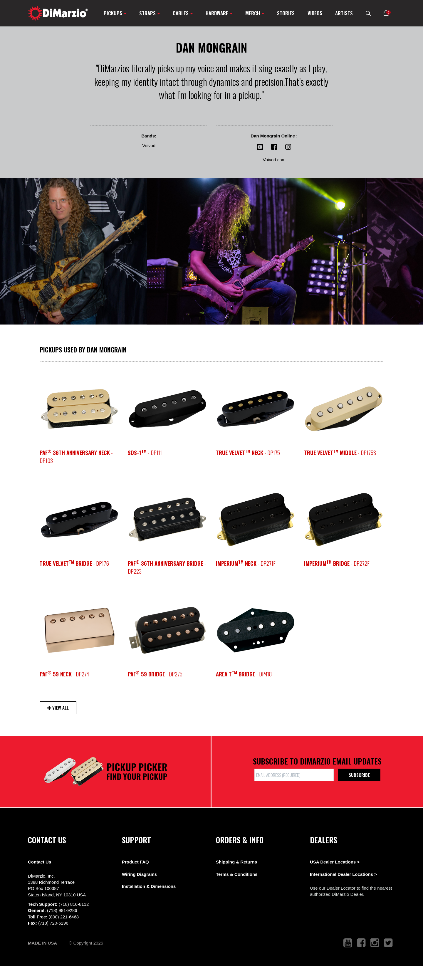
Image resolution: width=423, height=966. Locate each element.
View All (58, 707)
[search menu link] (368, 13)
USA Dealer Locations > (335, 861)
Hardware (219, 13)
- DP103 (76, 456)
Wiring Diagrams (139, 874)
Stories (286, 13)
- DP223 (167, 567)
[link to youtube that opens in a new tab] (347, 942)
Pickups (115, 13)
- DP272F (337, 563)
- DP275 (155, 674)
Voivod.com (274, 159)
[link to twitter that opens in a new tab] (388, 942)
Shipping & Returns (236, 861)
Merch (254, 13)
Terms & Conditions (236, 874)
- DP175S (340, 452)
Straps (149, 13)
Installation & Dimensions (149, 886)
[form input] (294, 775)
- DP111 (145, 452)
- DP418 (244, 674)
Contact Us (39, 861)
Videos (315, 13)
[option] (167, 408)
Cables (183, 13)
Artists (344, 13)
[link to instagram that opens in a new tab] (374, 942)
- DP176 (74, 563)
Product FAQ (135, 861)
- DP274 (64, 674)
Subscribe (359, 775)
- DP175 (248, 452)
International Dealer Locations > (343, 874)
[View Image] (73, 251)
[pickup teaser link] (79, 408)
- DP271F (246, 563)
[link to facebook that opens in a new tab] (361, 942)
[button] (386, 13)
